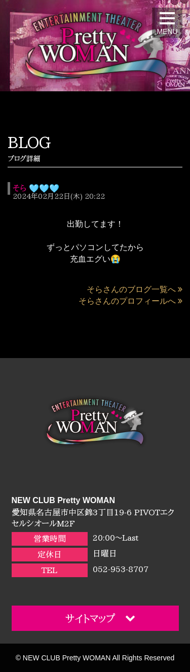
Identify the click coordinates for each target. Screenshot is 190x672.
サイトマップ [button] (100, 618)
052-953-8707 (120, 569)
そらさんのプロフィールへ (130, 301)
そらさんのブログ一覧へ (134, 289)
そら (19, 188)
